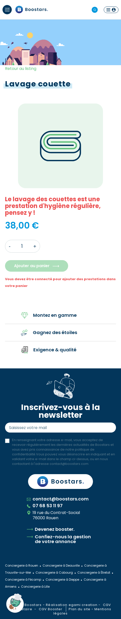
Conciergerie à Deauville (61, 565)
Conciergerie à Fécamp (23, 579)
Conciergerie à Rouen (21, 565)
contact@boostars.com (69, 463)
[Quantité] (22, 246)
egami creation (83, 604)
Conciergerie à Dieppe (62, 579)
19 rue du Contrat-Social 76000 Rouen (53, 515)
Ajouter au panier (32, 266)
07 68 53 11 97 (45, 505)
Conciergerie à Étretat (93, 572)
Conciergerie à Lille (35, 586)
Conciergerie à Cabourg (54, 572)
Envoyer (107, 427)
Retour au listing (20, 68)
